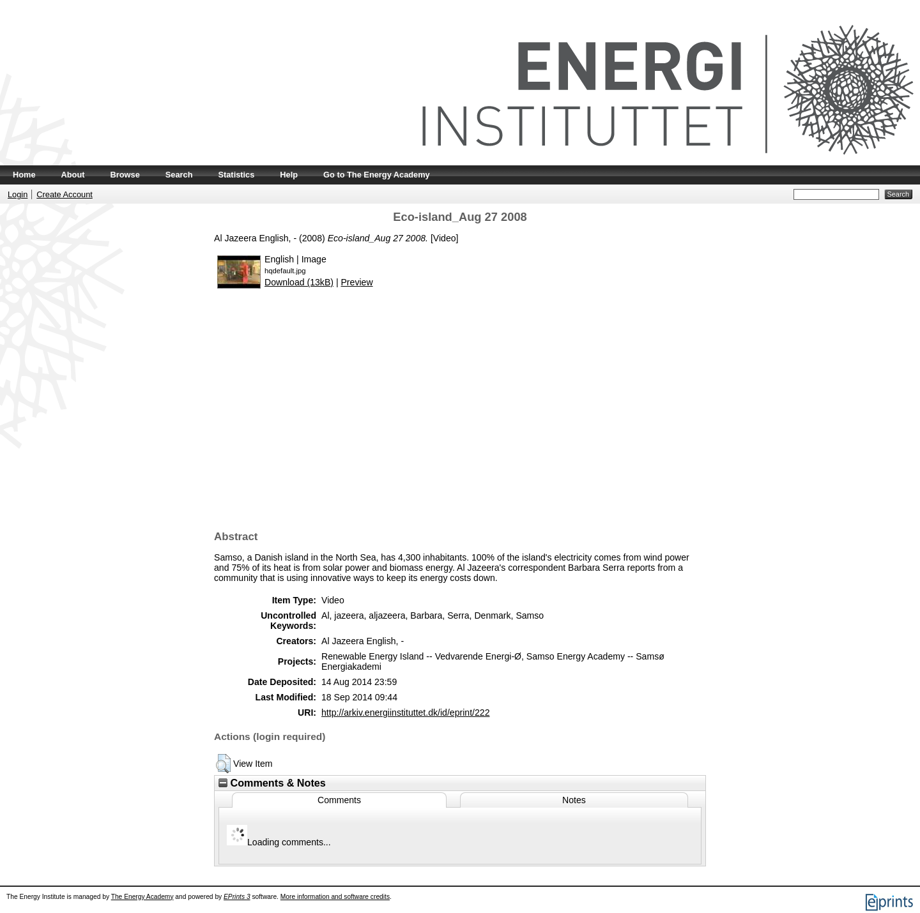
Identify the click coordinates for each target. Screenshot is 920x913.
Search (179, 174)
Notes (574, 800)
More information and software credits (335, 896)
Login (17, 194)
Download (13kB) (299, 282)
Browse (125, 174)
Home (24, 174)
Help (289, 174)
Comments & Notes (272, 782)
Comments (339, 800)
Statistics (236, 174)
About (73, 174)
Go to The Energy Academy (376, 174)
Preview (356, 282)
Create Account (64, 194)
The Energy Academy (142, 896)
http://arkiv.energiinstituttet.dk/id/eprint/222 (405, 712)
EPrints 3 (237, 896)
